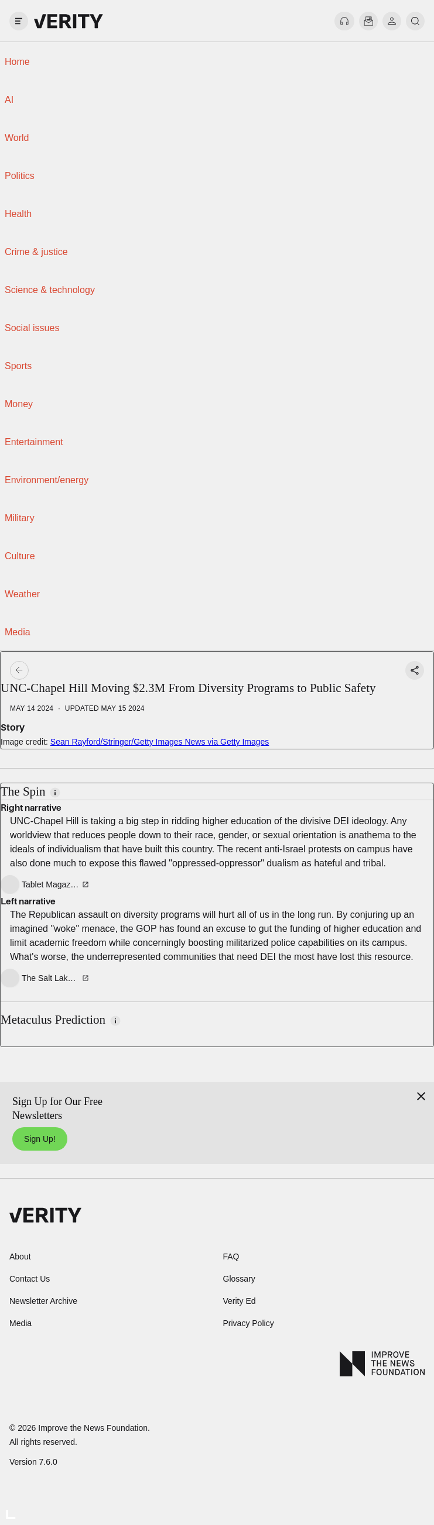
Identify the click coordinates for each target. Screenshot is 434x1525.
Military (20, 518)
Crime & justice (36, 252)
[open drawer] (18, 21)
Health (18, 214)
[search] (415, 21)
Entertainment (34, 442)
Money (19, 404)
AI (9, 100)
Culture (20, 556)
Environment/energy (46, 480)
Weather (22, 594)
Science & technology (50, 290)
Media (17, 632)
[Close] (421, 1096)
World (17, 138)
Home (17, 62)
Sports (18, 366)
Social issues (32, 328)
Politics (20, 176)
